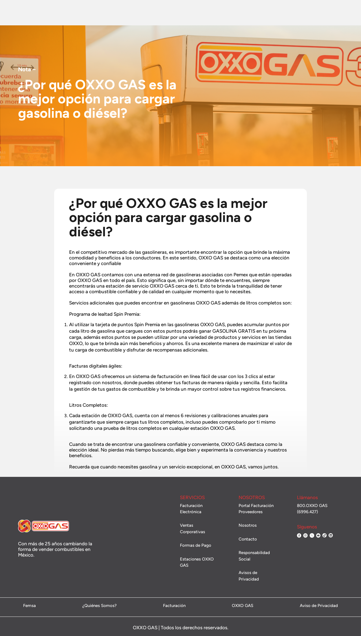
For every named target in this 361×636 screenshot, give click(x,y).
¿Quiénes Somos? (99, 606)
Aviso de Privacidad (319, 606)
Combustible (97, 12)
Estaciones (127, 12)
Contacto (228, 13)
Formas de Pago (195, 545)
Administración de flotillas (321, 12)
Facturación (264, 12)
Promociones (156, 12)
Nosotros (69, 12)
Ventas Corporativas (194, 13)
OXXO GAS (242, 606)
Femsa (29, 606)
